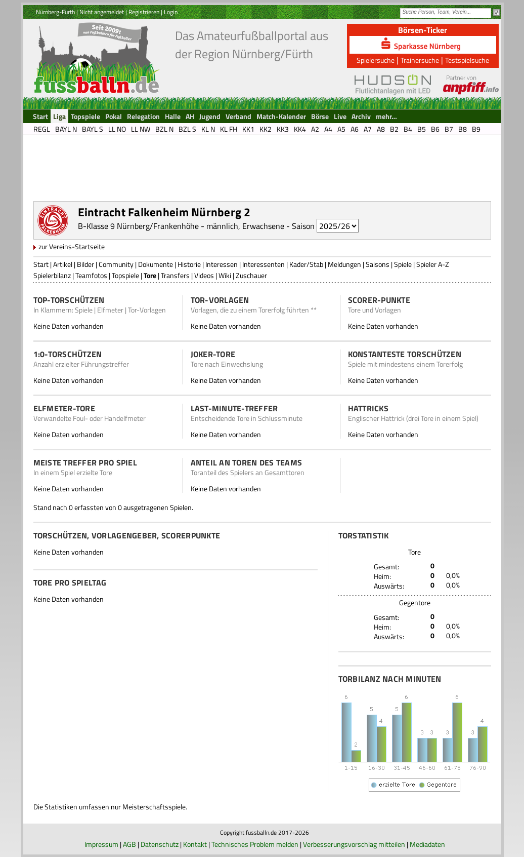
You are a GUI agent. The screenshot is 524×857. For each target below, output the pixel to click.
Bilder (85, 264)
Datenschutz (160, 844)
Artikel (62, 264)
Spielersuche (376, 60)
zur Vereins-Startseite (71, 246)
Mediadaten (427, 844)
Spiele (403, 264)
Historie (189, 264)
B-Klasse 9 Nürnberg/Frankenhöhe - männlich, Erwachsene (181, 226)
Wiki (225, 275)
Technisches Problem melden (254, 844)
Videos (204, 275)
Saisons (377, 264)
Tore (150, 275)
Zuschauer (251, 275)
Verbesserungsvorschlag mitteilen (354, 844)
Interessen (221, 264)
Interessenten (263, 264)
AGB (129, 844)
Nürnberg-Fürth (55, 12)
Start (41, 264)
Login (171, 12)
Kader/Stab (306, 264)
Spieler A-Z (432, 264)
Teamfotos (91, 275)
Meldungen (344, 264)
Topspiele (125, 275)
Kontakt (195, 844)
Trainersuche (420, 60)
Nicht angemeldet (101, 12)
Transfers (175, 275)
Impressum (101, 844)
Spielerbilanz (52, 275)
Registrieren (143, 12)
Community (116, 264)
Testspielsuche (467, 60)
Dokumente (155, 264)
